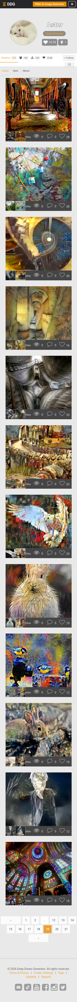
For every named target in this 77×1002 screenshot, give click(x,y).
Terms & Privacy (19, 972)
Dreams (9, 57)
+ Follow (69, 58)
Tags (61, 972)
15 (10, 929)
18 (38, 929)
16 (19, 929)
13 (63, 920)
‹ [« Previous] (10, 920)
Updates (31, 976)
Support (46, 976)
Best (15, 70)
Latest (5, 70)
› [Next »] (38, 938)
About (26, 70)
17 (29, 929)
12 (53, 920)
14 (72, 920)
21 (66, 929)
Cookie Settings (43, 972)
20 (56, 929)
